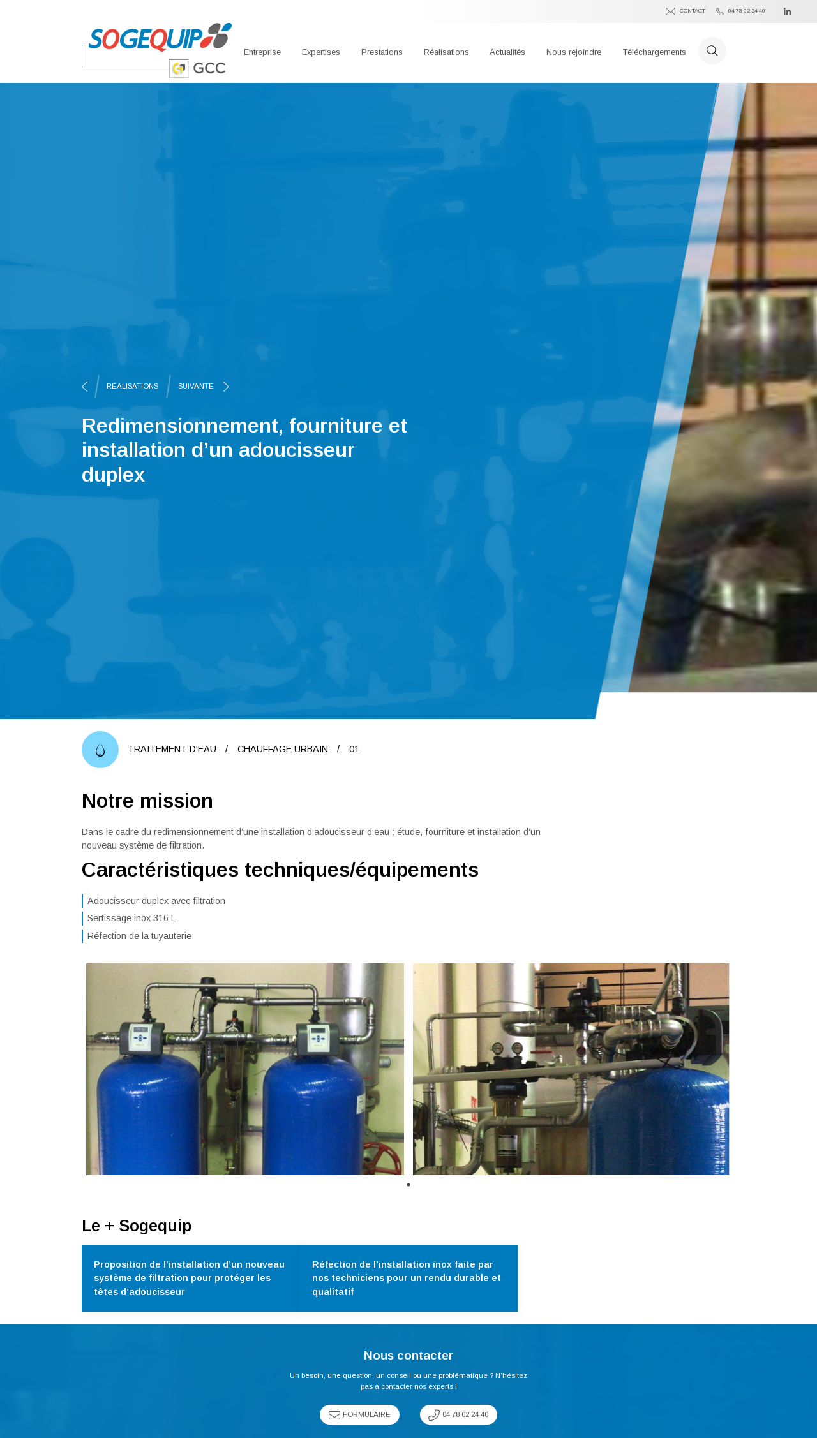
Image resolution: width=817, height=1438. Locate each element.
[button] (262, 50)
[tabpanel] (245, 1069)
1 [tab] (408, 1184)
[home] (157, 50)
